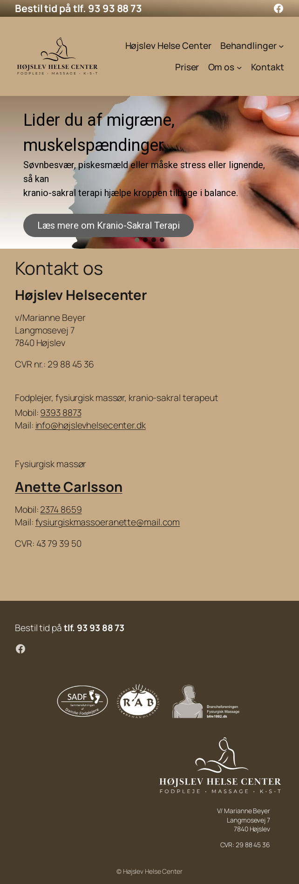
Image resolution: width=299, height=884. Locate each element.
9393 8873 (60, 412)
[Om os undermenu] (239, 67)
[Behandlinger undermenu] (281, 45)
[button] (137, 240)
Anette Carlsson (68, 486)
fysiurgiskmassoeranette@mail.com (107, 522)
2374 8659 (61, 509)
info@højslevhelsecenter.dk (90, 425)
